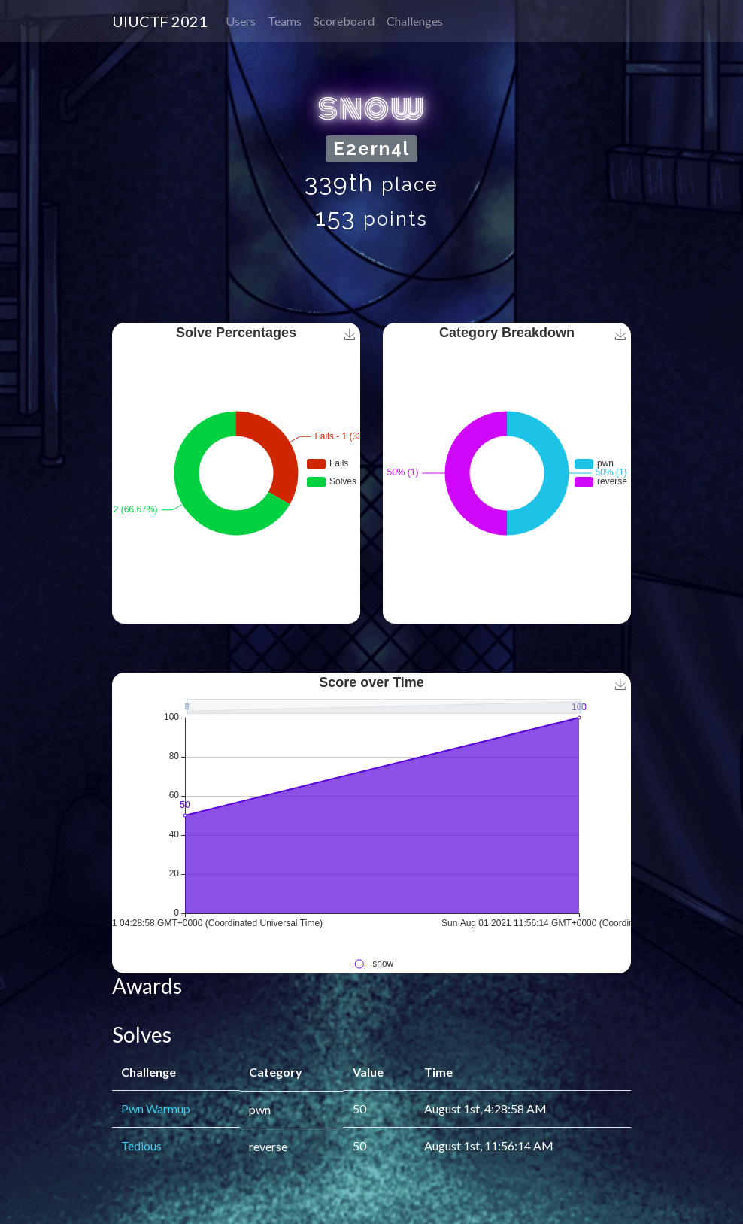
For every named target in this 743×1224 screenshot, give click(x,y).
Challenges (415, 21)
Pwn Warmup (155, 1108)
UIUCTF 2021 (160, 21)
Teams (285, 21)
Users (241, 21)
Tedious (141, 1145)
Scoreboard (344, 21)
